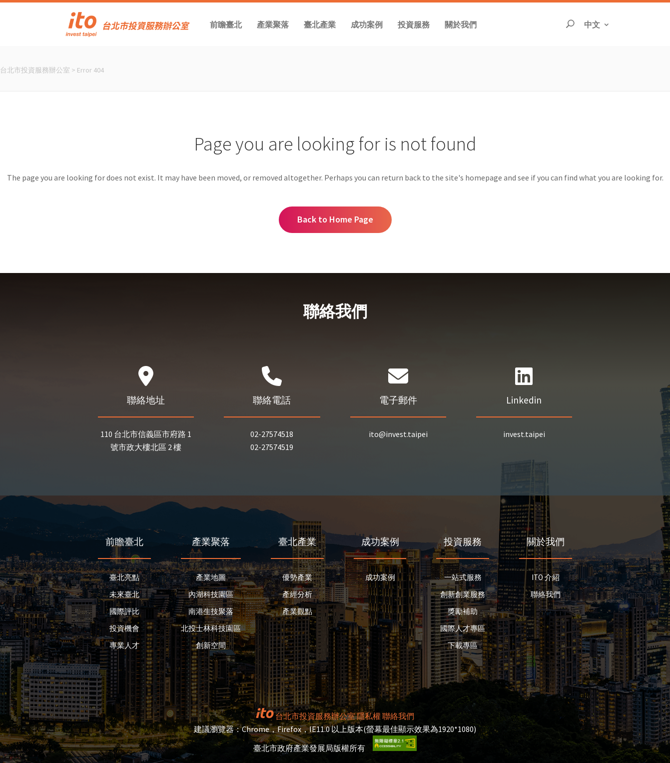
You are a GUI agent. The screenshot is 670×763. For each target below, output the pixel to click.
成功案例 (380, 577)
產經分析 (297, 594)
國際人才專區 (462, 628)
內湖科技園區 (210, 594)
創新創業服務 (462, 594)
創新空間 (211, 645)
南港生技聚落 (210, 611)
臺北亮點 (124, 577)
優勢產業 (297, 577)
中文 (597, 24)
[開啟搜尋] (570, 24)
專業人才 (124, 645)
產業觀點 (297, 611)
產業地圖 (211, 577)
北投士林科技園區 (211, 628)
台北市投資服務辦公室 (35, 70)
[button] (225, 24)
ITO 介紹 (546, 577)
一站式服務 (463, 577)
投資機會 (124, 628)
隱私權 (369, 716)
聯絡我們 (546, 594)
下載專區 (463, 645)
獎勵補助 (463, 611)
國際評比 (124, 611)
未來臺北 (124, 594)
